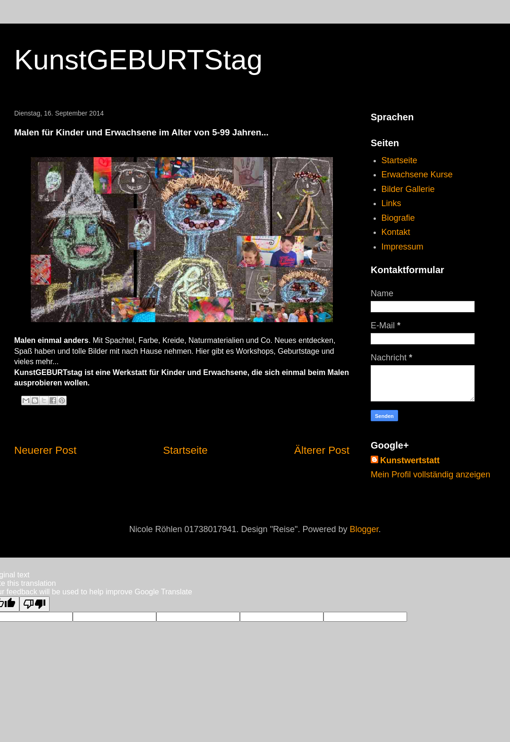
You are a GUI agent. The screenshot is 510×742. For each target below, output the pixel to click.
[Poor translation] (34, 604)
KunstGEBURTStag (138, 59)
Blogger (364, 529)
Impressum (403, 246)
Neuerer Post (45, 450)
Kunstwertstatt (410, 460)
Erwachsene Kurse (417, 174)
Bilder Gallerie (408, 189)
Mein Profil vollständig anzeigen (430, 474)
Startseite (185, 450)
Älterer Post (321, 450)
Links (391, 203)
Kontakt (396, 232)
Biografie (398, 218)
